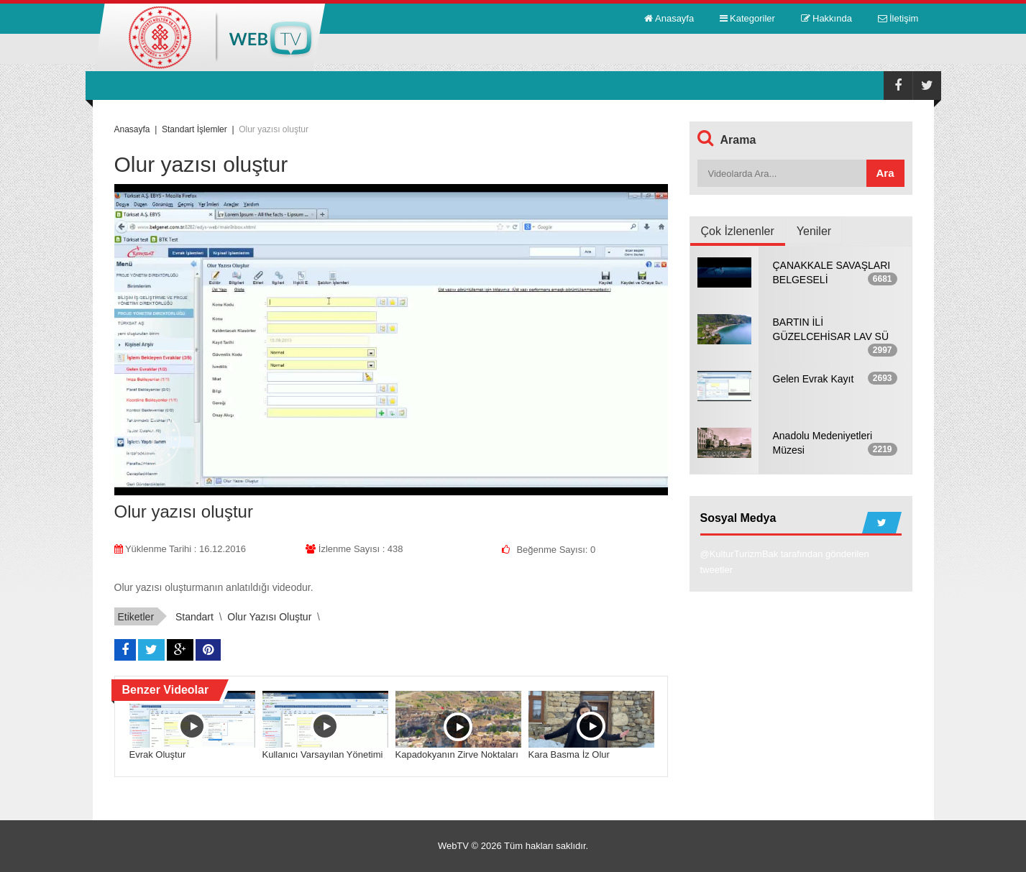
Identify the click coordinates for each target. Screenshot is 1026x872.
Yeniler (814, 231)
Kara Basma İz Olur (569, 754)
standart (194, 617)
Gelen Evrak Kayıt (813, 379)
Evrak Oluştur (157, 754)
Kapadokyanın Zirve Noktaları (456, 754)
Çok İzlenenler (737, 231)
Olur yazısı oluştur (269, 617)
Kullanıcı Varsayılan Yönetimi (322, 754)
